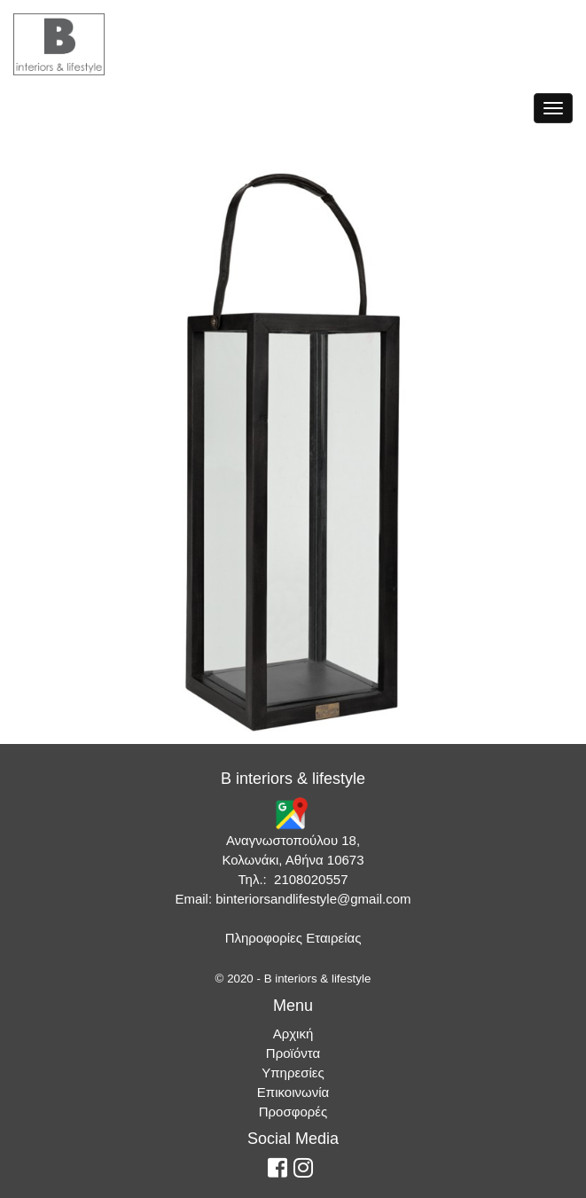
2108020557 (311, 879)
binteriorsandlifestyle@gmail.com (312, 898)
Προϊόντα (293, 1053)
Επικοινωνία (293, 1092)
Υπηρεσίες (293, 1072)
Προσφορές (293, 1111)
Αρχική (293, 1033)
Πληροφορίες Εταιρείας (293, 937)
